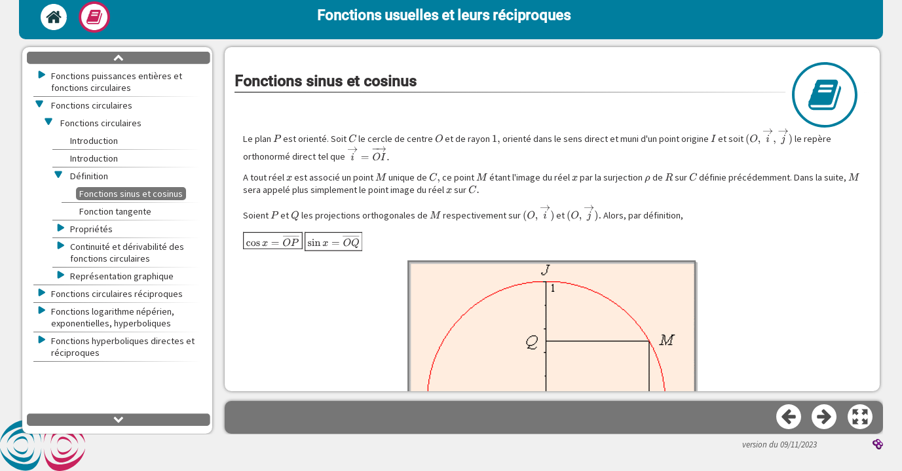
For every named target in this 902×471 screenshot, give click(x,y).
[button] (861, 417)
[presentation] (277, 139)
